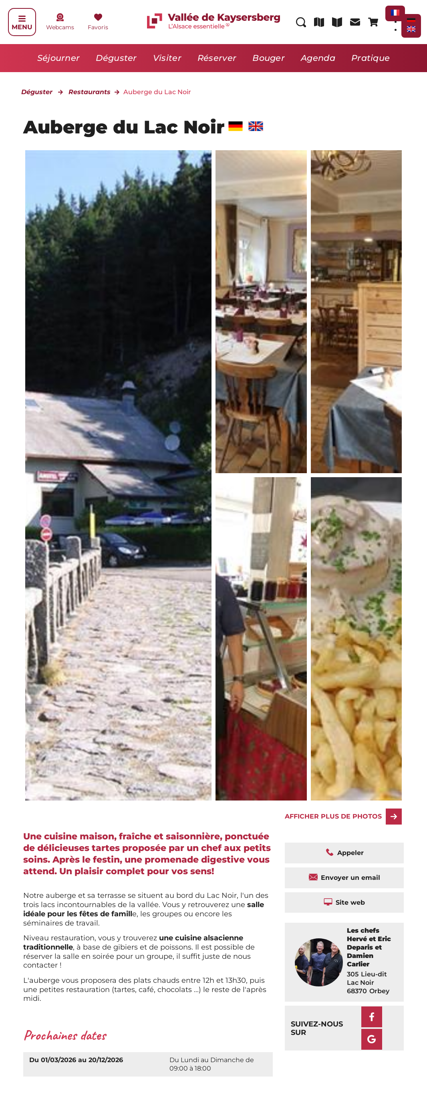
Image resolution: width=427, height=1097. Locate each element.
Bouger (268, 58)
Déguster (116, 58)
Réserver (216, 58)
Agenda (318, 58)
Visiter (167, 58)
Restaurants (89, 92)
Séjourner (58, 58)
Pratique (370, 58)
